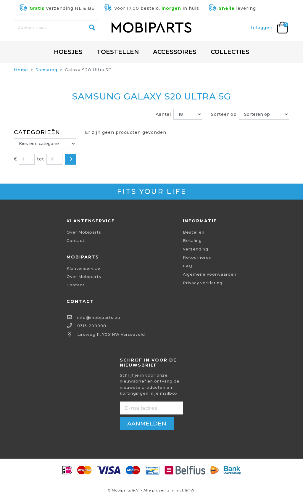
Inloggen (262, 27)
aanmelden (146, 423)
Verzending (195, 249)
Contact (76, 240)
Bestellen (193, 232)
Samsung (46, 70)
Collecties (230, 51)
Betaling (192, 240)
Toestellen (118, 51)
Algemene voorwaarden (209, 274)
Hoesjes (68, 51)
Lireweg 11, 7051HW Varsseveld (111, 334)
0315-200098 (91, 326)
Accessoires (174, 51)
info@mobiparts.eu (98, 317)
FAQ (187, 266)
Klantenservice (83, 268)
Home (21, 70)
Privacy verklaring (203, 283)
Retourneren (197, 257)
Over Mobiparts (84, 232)
